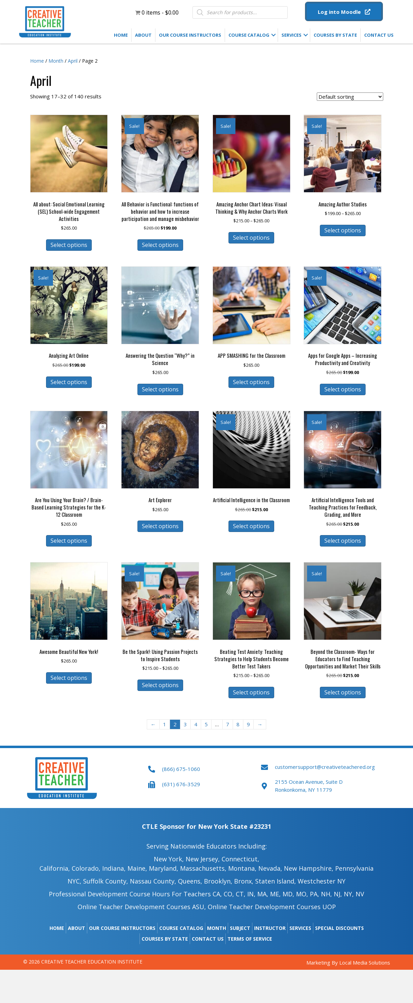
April (73, 60)
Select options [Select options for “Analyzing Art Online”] (69, 382)
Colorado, (87, 868)
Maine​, (137, 868)
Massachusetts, (203, 868)
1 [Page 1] (164, 724)
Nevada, (270, 868)
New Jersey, (203, 859)
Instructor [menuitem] (270, 928)
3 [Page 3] (185, 724)
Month (55, 60)
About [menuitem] (143, 35)
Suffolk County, (105, 881)
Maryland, (163, 868)
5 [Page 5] (206, 724)
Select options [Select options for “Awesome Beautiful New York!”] (69, 678)
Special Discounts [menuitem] (339, 928)
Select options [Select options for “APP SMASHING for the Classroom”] (251, 382)
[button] (344, 11)
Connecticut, (240, 859)
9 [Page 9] (248, 724)
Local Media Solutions (364, 962)
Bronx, (243, 881)
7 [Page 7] (227, 724)
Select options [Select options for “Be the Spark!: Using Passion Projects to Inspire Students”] (160, 685)
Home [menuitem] (121, 35)
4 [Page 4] (195, 724)
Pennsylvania (354, 868)
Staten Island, (275, 881)
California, (54, 868)
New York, (169, 859)
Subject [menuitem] (240, 928)
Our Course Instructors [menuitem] (190, 35)
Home (37, 60)
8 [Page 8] (238, 724)
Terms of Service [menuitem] (249, 938)
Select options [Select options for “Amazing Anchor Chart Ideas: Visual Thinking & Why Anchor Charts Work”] (251, 237)
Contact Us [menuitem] (379, 35)
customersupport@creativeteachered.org (325, 766)
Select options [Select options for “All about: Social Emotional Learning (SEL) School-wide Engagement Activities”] (69, 245)
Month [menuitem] (216, 928)
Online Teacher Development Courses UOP (272, 907)
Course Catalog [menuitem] (248, 35)
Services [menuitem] (291, 35)
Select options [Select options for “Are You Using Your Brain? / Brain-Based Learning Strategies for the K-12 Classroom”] (69, 540)
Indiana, (114, 868)
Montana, (242, 868)
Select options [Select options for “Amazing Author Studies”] (342, 230)
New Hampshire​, (308, 868)
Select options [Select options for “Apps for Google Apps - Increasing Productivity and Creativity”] (342, 389)
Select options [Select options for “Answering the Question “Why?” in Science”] (160, 389)
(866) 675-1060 (181, 768)
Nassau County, (153, 881)
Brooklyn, (218, 881)
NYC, (74, 881)
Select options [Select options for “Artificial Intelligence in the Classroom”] (251, 526)
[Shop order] (350, 96)
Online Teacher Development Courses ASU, (142, 907)
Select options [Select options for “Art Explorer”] (160, 526)
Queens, (190, 881)
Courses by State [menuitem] (335, 35)
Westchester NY (321, 881)
